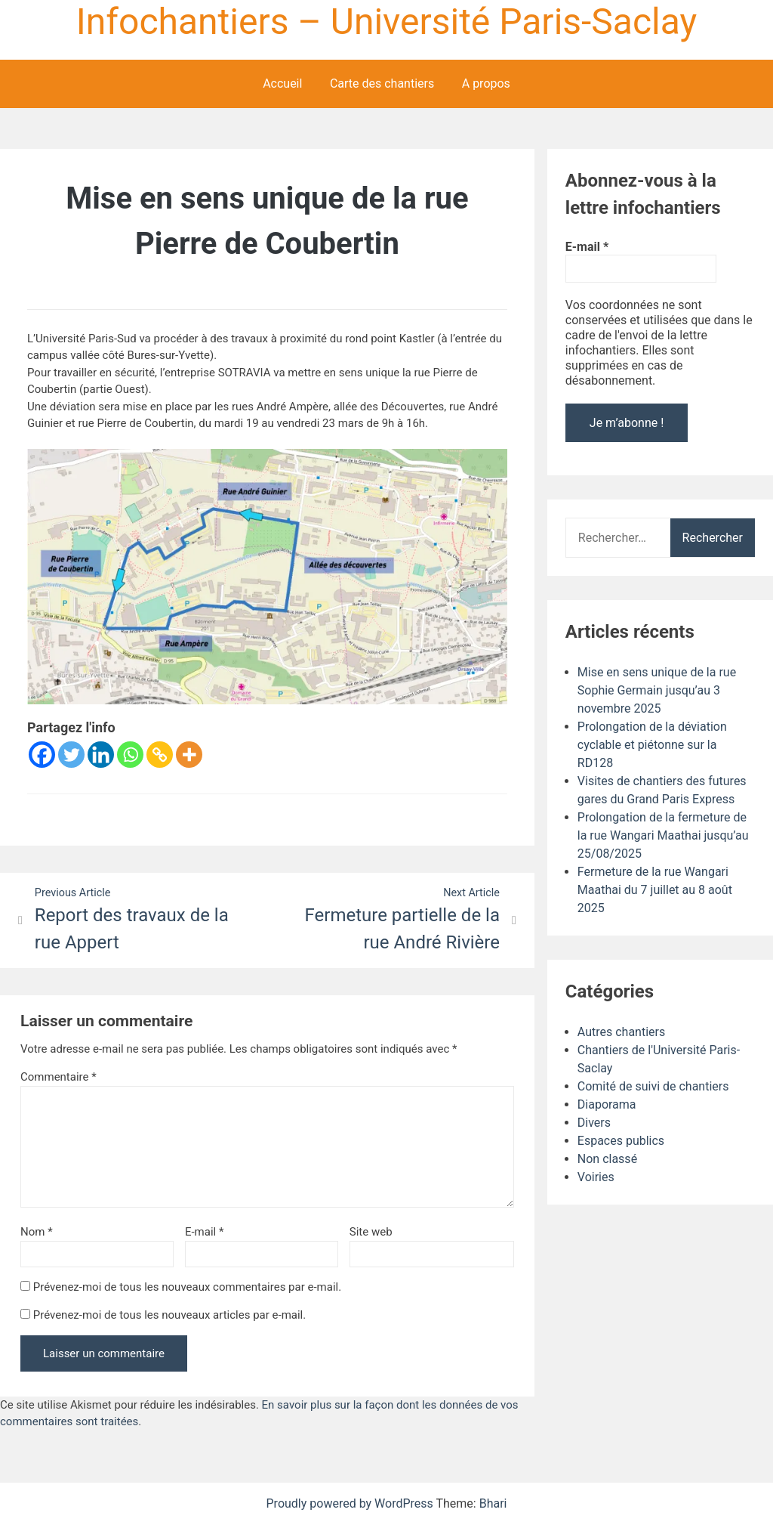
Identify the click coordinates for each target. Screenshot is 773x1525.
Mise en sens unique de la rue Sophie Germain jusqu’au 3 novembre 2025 (656, 690)
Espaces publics (620, 1141)
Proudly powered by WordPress (351, 1503)
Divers (594, 1122)
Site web (371, 1232)
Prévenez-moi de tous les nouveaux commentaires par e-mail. (187, 1287)
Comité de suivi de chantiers (653, 1086)
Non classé (607, 1159)
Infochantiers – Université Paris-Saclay (386, 21)
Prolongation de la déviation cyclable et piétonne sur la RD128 (652, 744)
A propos (486, 83)
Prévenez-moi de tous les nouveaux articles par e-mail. (169, 1315)
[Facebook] (42, 754)
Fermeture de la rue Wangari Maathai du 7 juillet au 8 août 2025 (654, 890)
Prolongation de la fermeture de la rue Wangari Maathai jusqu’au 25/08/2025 (663, 835)
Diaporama (606, 1104)
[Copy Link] (159, 754)
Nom (36, 1232)
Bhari (493, 1503)
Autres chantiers (621, 1032)
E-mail (204, 1232)
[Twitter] (71, 754)
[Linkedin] (101, 754)
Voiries (595, 1177)
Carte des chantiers (382, 83)
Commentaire (58, 1077)
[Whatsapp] (130, 754)
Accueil (282, 83)
